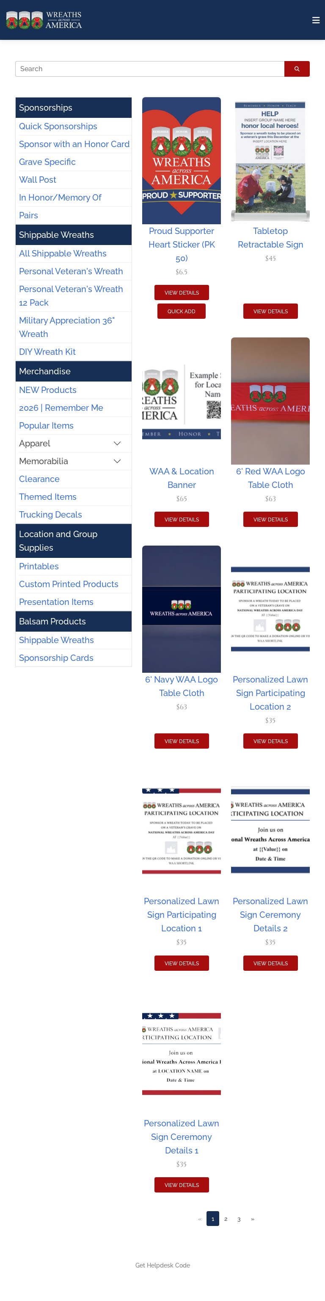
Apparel (34, 443)
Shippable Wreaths (56, 235)
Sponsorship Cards (56, 658)
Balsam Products (52, 621)
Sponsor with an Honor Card (74, 144)
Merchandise (45, 371)
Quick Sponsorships (58, 126)
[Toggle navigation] (316, 20)
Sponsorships (45, 108)
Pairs (28, 215)
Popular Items (46, 426)
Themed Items (48, 497)
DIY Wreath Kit (47, 352)
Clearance (39, 479)
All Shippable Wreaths (63, 253)
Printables (39, 566)
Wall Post (37, 180)
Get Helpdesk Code (162, 1265)
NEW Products (48, 390)
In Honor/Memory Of (60, 197)
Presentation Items (56, 602)
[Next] (252, 1218)
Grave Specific (47, 162)
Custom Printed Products (68, 584)
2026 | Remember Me (61, 408)
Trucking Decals (50, 515)
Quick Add (182, 312)
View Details (182, 293)
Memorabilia (43, 461)
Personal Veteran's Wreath (71, 271)
